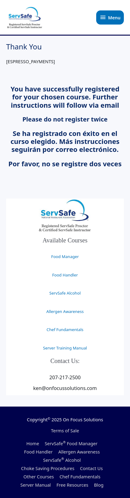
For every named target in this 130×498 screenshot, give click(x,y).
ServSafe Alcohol (65, 293)
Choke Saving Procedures (47, 468)
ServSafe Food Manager (71, 443)
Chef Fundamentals (65, 329)
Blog (99, 485)
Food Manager (65, 256)
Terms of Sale (65, 430)
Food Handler (65, 275)
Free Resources (73, 485)
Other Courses (38, 476)
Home (32, 443)
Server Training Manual (65, 348)
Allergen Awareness (65, 311)
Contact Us (91, 468)
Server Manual (35, 485)
